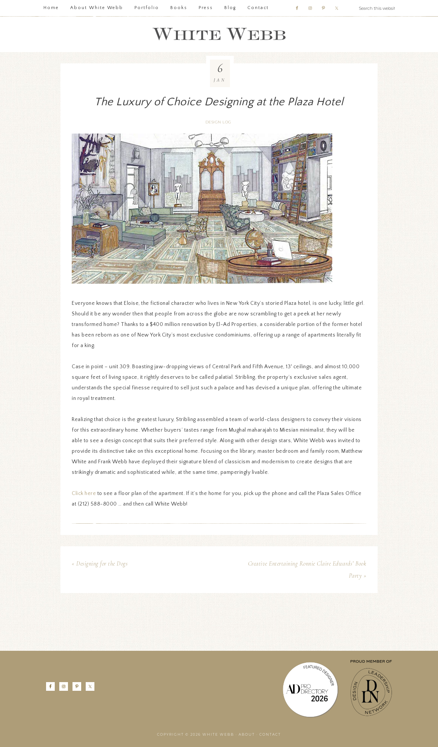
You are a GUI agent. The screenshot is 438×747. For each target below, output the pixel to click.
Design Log (218, 122)
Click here (84, 493)
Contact (270, 734)
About (247, 734)
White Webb (219, 34)
